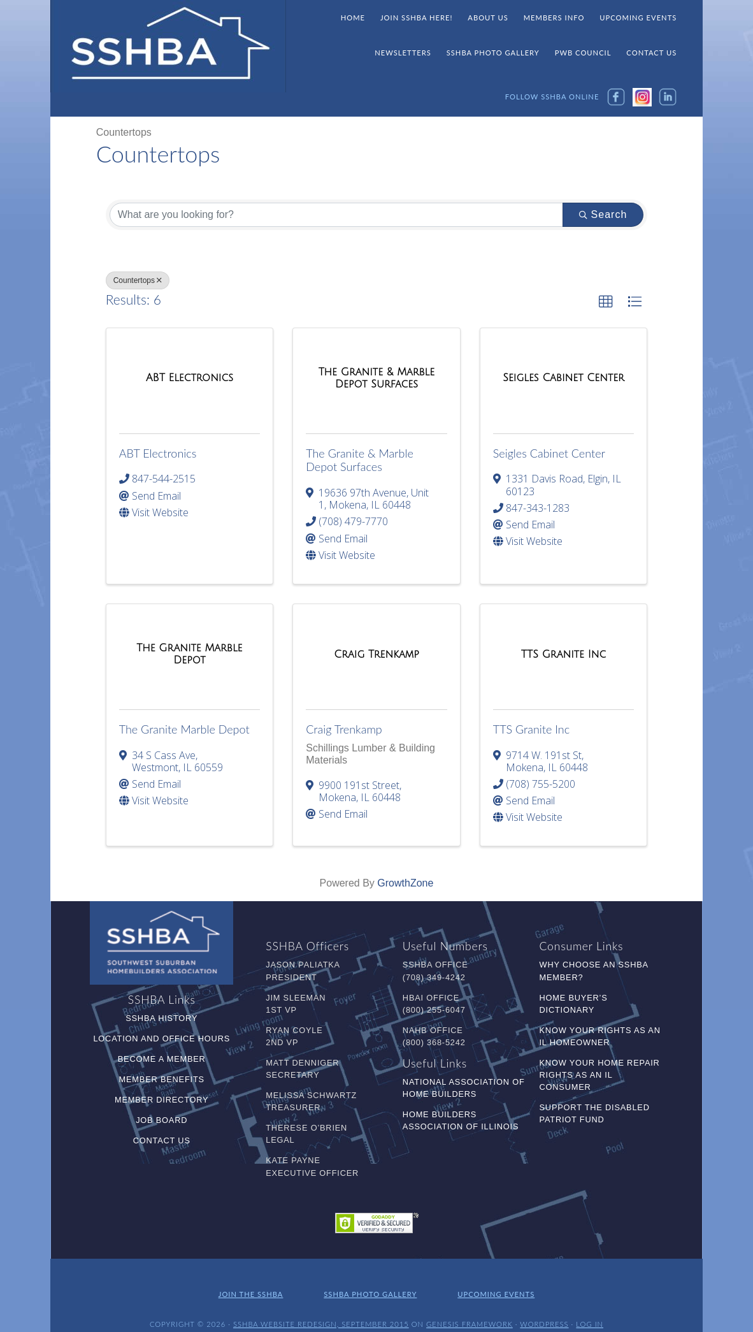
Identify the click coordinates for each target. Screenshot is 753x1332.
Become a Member (162, 1059)
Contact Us (161, 1140)
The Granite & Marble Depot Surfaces (359, 460)
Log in (589, 1311)
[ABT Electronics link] (189, 378)
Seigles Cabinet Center (549, 453)
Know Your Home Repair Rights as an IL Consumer (600, 1075)
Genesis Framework (469, 1311)
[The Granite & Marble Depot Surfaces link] (376, 378)
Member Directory (161, 1099)
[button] (606, 302)
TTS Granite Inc (531, 729)
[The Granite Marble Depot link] (190, 654)
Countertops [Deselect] (137, 280)
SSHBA (168, 46)
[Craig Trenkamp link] (376, 654)
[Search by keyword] (336, 215)
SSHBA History (161, 1018)
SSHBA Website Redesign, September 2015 (321, 1311)
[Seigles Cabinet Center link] (563, 378)
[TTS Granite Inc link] (563, 654)
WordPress (544, 1311)
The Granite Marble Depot (184, 729)
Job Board (161, 1120)
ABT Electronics (158, 453)
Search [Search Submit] (603, 214)
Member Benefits (161, 1079)
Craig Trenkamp (344, 729)
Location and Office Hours (161, 1038)
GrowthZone (405, 883)
